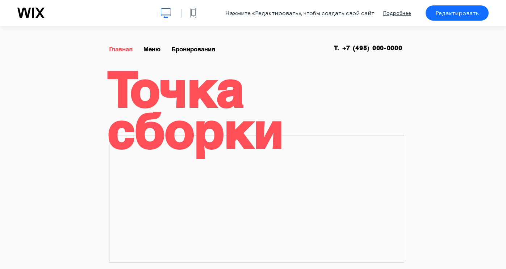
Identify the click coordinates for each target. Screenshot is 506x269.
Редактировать (457, 13)
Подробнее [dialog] (397, 13)
